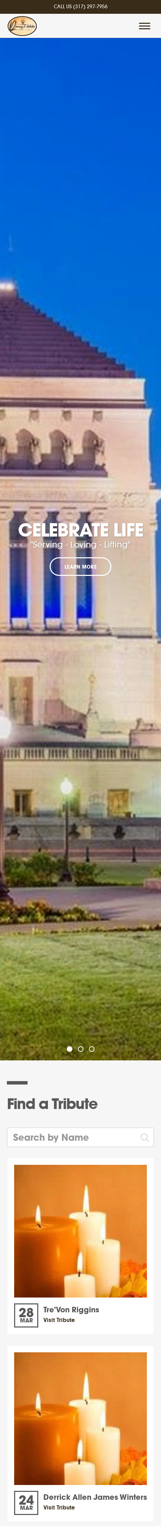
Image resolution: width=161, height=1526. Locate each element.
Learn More (80, 567)
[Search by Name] (72, 1137)
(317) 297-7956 (90, 6)
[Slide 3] (91, 1049)
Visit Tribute (59, 1320)
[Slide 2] (80, 1049)
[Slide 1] (69, 1049)
